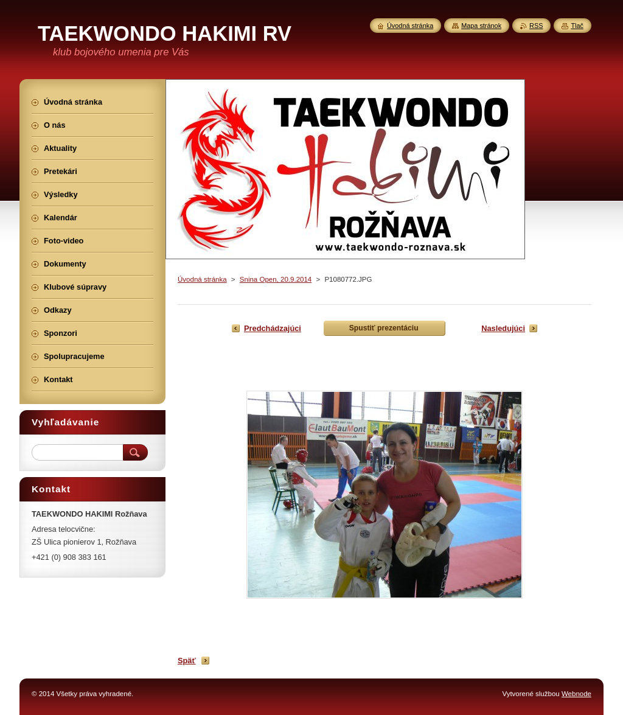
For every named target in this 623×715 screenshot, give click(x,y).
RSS (536, 25)
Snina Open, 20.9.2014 (276, 279)
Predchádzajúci (272, 328)
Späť (187, 660)
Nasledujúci (503, 328)
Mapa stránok (481, 25)
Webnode (576, 693)
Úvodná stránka (202, 279)
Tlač (577, 25)
